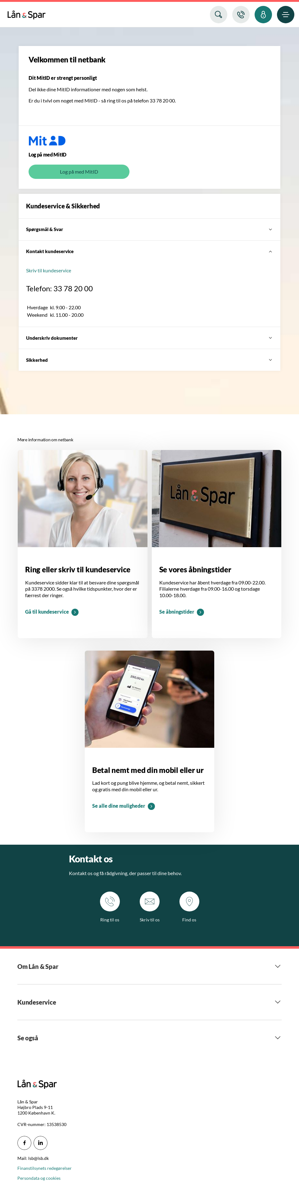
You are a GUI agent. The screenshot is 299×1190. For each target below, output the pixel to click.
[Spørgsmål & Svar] (149, 229)
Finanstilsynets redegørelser (44, 1168)
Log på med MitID (79, 172)
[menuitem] (26, 13)
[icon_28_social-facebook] (24, 1143)
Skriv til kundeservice (48, 270)
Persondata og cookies (39, 1178)
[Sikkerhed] (149, 360)
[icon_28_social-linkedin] (41, 1143)
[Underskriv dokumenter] (149, 338)
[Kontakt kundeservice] (149, 251)
